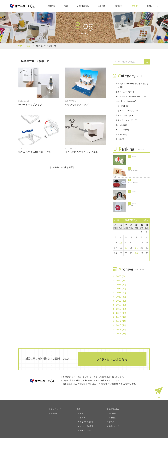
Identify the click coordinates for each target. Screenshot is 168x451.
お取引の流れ (83, 6)
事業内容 (51, 6)
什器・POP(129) (123, 106)
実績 (66, 6)
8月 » (146, 233)
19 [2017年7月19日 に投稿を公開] (126, 261)
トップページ (56, 422)
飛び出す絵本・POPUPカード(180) (131, 96)
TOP (20, 46)
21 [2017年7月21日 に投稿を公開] (136, 261)
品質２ (82, 431)
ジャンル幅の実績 (86, 439)
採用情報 (119, 6)
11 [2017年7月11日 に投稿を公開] (121, 256)
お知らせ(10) (121, 134)
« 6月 (116, 233)
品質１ (82, 427)
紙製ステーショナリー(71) (127, 120)
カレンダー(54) (122, 130)
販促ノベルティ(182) (125, 92)
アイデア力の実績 (86, 435)
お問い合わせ (152, 6)
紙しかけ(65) (121, 125)
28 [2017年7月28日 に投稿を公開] (136, 266)
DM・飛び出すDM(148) (126, 101)
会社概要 (102, 6)
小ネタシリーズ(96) (124, 115)
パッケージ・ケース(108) (127, 111)
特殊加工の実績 (86, 444)
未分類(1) (120, 139)
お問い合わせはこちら (112, 372)
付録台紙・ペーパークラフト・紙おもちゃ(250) (132, 85)
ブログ (135, 6)
